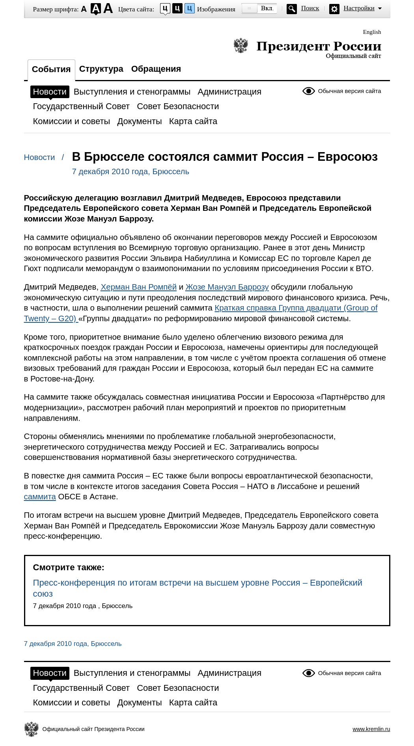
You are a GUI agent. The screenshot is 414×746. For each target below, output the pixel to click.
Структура (101, 69)
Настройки (359, 8)
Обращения (156, 69)
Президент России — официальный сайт (307, 48)
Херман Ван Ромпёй (139, 287)
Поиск (310, 8)
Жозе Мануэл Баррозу (227, 287)
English (372, 32)
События (51, 69)
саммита (40, 496)
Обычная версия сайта (349, 90)
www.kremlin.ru (371, 729)
